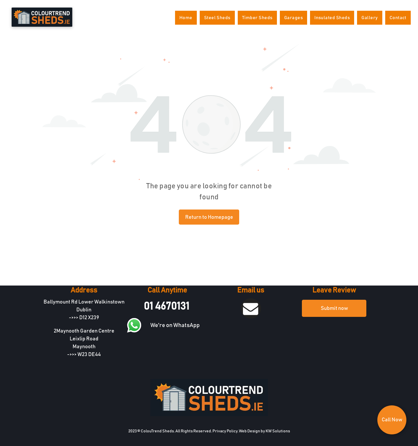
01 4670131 (166, 306)
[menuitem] (186, 18)
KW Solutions (278, 431)
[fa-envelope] (250, 317)
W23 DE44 (89, 354)
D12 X (85, 317)
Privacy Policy (224, 431)
